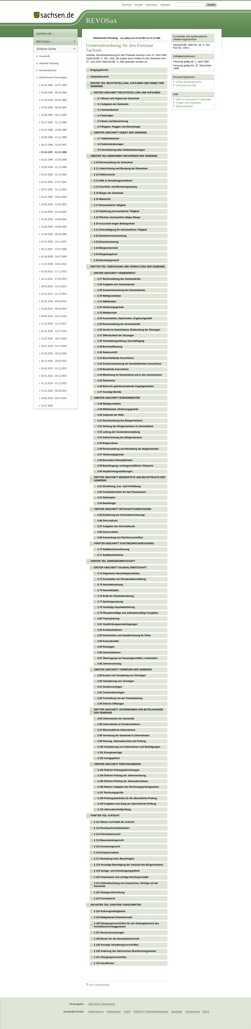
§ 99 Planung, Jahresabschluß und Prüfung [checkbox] (121, 741)
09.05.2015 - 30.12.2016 (54, 316)
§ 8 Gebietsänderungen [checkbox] (110, 144)
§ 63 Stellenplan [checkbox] (106, 497)
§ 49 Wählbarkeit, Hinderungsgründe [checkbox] (117, 409)
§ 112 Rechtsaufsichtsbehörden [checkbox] (111, 828)
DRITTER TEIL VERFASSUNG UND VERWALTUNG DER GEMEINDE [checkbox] (127, 266)
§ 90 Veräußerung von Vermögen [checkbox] (115, 681)
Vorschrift (44, 56)
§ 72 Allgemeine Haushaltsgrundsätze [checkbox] (118, 573)
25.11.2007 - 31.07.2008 (54, 249)
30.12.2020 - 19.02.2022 (54, 361)
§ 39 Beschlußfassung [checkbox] (109, 346)
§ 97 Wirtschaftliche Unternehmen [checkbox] (116, 730)
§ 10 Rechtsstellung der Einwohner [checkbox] (113, 162)
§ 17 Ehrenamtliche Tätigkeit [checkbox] (110, 205)
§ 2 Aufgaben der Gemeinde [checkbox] (112, 104)
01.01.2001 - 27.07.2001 (54, 182)
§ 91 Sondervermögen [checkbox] (109, 686)
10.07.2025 (47, 405)
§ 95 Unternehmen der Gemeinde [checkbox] (115, 718)
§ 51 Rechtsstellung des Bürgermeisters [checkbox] (119, 420)
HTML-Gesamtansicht (186, 81)
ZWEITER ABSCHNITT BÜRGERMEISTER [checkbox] (117, 397)
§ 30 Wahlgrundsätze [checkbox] (109, 295)
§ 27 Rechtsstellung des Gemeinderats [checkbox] (119, 279)
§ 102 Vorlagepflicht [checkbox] (108, 758)
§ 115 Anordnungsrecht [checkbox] (107, 846)
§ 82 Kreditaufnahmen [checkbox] (109, 630)
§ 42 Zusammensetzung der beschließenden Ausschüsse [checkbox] (129, 363)
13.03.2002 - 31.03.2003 (54, 212)
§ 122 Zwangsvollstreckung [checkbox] (109, 892)
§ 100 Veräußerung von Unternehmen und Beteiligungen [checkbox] (128, 747)
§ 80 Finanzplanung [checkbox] (108, 618)
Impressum (151, 4)
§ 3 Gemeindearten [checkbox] (107, 109)
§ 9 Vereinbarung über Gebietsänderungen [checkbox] (121, 150)
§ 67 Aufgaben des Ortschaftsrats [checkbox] (116, 526)
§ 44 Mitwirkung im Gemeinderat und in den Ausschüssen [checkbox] (129, 375)
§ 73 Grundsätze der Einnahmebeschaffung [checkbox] (121, 579)
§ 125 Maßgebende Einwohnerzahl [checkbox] (113, 917)
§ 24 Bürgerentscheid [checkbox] (106, 248)
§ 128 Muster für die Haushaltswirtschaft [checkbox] (116, 938)
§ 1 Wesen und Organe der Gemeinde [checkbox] (118, 98)
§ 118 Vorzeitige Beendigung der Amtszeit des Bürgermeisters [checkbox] (128, 864)
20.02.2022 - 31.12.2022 (54, 368)
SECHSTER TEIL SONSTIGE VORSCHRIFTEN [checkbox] (115, 904)
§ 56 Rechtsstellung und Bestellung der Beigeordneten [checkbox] (128, 449)
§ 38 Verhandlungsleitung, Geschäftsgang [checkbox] (120, 341)
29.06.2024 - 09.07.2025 (54, 398)
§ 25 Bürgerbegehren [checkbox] (105, 254)
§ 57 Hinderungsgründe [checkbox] (110, 454)
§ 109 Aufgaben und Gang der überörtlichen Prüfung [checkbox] (126, 803)
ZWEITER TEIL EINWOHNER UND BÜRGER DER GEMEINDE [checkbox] (123, 156)
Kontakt (139, 4)
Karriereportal (192, 1011)
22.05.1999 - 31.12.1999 (54, 167)
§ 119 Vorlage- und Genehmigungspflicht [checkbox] (116, 871)
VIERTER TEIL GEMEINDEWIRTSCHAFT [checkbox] (112, 561)
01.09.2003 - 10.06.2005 (54, 226)
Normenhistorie (47, 70)
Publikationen (114, 1011)
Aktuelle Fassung (49, 63)
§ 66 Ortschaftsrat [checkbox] (107, 520)
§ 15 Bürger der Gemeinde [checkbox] (108, 193)
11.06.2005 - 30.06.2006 (54, 234)
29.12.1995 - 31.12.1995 (54, 122)
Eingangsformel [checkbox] (99, 70)
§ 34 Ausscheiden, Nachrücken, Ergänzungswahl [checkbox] (124, 318)
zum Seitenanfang (97, 984)
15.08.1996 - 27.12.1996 (54, 137)
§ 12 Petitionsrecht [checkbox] (104, 174)
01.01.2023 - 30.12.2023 (54, 376)
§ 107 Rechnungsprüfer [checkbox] (110, 792)
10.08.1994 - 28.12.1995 (54, 115)
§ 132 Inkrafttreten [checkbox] (104, 963)
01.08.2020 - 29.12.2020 (54, 353)
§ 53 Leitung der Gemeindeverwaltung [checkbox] (118, 432)
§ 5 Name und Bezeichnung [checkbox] (112, 121)
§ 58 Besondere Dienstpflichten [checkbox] (115, 460)
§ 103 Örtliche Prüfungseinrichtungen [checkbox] (118, 770)
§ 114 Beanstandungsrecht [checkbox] (109, 840)
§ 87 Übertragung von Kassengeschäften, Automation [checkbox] (127, 658)
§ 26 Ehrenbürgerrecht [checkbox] (106, 260)
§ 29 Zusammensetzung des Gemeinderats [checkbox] (121, 290)
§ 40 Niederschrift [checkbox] (107, 352)
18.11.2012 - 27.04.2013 (54, 279)
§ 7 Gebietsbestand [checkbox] (108, 138)
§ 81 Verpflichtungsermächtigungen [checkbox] (117, 624)
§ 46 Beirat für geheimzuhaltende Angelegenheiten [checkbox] (125, 386)
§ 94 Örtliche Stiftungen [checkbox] (110, 703)
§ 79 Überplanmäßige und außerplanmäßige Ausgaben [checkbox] (127, 613)
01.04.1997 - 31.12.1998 (54, 152)
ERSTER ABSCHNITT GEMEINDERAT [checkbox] (115, 273)
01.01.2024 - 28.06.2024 (54, 390)
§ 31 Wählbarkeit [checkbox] (106, 301)
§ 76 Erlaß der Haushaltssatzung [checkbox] (115, 596)
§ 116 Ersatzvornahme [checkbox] (106, 852)
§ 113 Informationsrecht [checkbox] (107, 834)
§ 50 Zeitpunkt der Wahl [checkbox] (110, 415)
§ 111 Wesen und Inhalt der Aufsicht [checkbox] (114, 822)
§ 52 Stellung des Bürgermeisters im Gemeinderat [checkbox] (125, 426)
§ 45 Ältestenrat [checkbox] (106, 380)
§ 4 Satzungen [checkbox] (105, 115)
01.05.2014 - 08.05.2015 (54, 308)
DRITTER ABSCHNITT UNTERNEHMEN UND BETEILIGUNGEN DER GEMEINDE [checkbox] (128, 711)
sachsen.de (45, 33)
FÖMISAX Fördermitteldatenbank (150, 1011)
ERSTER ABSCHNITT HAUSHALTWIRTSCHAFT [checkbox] (120, 567)
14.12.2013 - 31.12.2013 (54, 294)
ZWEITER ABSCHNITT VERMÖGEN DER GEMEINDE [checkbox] (123, 669)
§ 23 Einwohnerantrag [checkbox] (106, 242)
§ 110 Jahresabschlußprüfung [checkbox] (114, 809)
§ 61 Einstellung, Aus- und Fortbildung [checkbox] (119, 486)
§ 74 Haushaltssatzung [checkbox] (110, 584)
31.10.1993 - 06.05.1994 (54, 100)
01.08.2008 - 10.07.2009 (54, 256)
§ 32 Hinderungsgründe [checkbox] (110, 307)
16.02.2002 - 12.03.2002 (54, 204)
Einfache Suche (46, 48)
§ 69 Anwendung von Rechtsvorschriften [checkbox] (120, 537)
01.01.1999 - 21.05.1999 (54, 159)
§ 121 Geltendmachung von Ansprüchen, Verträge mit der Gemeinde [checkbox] (126, 885)
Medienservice (96, 1011)
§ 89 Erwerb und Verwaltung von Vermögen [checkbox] (121, 675)
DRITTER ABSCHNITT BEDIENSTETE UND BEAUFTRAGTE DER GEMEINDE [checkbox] (129, 479)
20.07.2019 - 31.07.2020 (54, 346)
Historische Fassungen (53, 77)
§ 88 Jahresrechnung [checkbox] (109, 663)
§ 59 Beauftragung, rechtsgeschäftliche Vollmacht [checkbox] (125, 465)
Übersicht (127, 4)
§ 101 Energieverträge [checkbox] (109, 752)
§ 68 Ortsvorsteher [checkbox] (107, 532)
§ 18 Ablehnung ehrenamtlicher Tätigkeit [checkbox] (116, 211)
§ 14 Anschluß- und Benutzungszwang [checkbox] (115, 186)
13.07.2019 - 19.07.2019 (54, 338)
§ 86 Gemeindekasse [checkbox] (109, 652)
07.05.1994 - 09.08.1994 (54, 107)
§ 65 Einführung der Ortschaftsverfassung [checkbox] (121, 515)
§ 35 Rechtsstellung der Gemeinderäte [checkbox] (118, 324)
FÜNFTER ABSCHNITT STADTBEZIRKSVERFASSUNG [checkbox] (124, 543)
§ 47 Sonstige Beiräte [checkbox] (109, 392)
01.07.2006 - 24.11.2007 (54, 241)
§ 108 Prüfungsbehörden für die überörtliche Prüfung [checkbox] (127, 798)
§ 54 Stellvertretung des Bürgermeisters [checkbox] (119, 437)
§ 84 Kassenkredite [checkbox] (108, 641)
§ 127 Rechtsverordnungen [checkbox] (109, 932)
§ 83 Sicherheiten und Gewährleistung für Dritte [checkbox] (124, 635)
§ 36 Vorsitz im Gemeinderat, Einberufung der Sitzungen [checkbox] (128, 329)
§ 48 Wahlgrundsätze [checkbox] (109, 403)
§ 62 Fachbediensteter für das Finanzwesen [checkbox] (121, 492)
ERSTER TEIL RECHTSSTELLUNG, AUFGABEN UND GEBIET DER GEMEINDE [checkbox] (127, 85)
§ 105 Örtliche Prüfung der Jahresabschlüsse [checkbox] (122, 781)
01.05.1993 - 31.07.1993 (54, 85)
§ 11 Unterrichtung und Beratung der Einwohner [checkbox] (121, 168)
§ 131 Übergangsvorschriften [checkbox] (110, 957)
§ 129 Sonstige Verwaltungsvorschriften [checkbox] (116, 944)
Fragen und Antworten (187, 101)
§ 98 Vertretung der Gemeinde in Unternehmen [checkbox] (123, 735)
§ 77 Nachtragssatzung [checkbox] (110, 601)
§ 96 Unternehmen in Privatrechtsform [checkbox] (118, 724)
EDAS (206, 1011)
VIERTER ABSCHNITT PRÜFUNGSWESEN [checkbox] (117, 764)
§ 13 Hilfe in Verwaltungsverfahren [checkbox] (113, 180)
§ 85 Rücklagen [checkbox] (106, 646)
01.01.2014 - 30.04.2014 (54, 301)
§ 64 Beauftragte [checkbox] (106, 503)
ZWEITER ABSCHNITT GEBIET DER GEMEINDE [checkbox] (120, 132)
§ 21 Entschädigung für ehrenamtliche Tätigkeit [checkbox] (120, 229)
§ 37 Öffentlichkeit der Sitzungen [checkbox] (115, 335)
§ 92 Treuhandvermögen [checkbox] (111, 692)
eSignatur (165, 4)
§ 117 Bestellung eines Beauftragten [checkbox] (114, 858)
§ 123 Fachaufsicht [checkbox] (104, 898)
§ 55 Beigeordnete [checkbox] (107, 443)
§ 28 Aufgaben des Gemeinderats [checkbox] (116, 284)
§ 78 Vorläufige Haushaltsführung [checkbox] (116, 607)
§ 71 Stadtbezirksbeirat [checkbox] (110, 555)
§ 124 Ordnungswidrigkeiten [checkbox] (110, 911)
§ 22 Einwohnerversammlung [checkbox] (110, 235)
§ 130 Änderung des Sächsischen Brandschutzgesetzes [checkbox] (125, 951)
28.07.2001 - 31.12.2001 (54, 189)
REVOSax (101, 21)
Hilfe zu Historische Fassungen (191, 98)
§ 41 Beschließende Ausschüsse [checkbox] (115, 358)
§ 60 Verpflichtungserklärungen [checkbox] (115, 471)
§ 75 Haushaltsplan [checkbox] (108, 590)
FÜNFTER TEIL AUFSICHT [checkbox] (105, 815)
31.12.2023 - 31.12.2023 (54, 383)
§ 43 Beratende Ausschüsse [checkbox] (113, 369)
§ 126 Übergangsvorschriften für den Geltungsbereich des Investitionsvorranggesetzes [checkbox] (126, 925)
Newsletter (176, 1011)
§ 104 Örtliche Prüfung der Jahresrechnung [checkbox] (121, 775)
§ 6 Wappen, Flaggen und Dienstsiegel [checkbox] (118, 126)
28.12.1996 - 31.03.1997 (54, 144)
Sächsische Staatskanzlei (101, 1004)
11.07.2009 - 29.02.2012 (54, 264)
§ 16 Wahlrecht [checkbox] (102, 199)
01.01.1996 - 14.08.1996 (54, 130)
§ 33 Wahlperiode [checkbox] (107, 312)
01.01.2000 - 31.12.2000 (54, 174)
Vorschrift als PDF (184, 84)
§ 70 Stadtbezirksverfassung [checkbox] (113, 549)
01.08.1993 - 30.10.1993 (54, 92)
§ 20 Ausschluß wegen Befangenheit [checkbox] (114, 223)
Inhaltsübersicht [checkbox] (99, 76)
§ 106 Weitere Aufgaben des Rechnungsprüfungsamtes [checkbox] (128, 787)
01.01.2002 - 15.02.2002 (54, 197)
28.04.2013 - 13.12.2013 (54, 286)
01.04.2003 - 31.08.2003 (54, 219)
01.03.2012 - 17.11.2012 (54, 271)
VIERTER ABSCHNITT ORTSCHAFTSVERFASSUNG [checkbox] (122, 509)
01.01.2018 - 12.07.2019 (54, 331)
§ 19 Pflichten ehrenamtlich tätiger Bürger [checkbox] (117, 217)
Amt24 (127, 1011)
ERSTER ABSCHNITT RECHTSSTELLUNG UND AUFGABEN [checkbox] (127, 92)
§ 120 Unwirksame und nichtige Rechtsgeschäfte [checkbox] (121, 877)
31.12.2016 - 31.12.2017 (54, 323)
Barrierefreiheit (182, 105)
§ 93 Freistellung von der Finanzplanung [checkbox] (119, 698)
